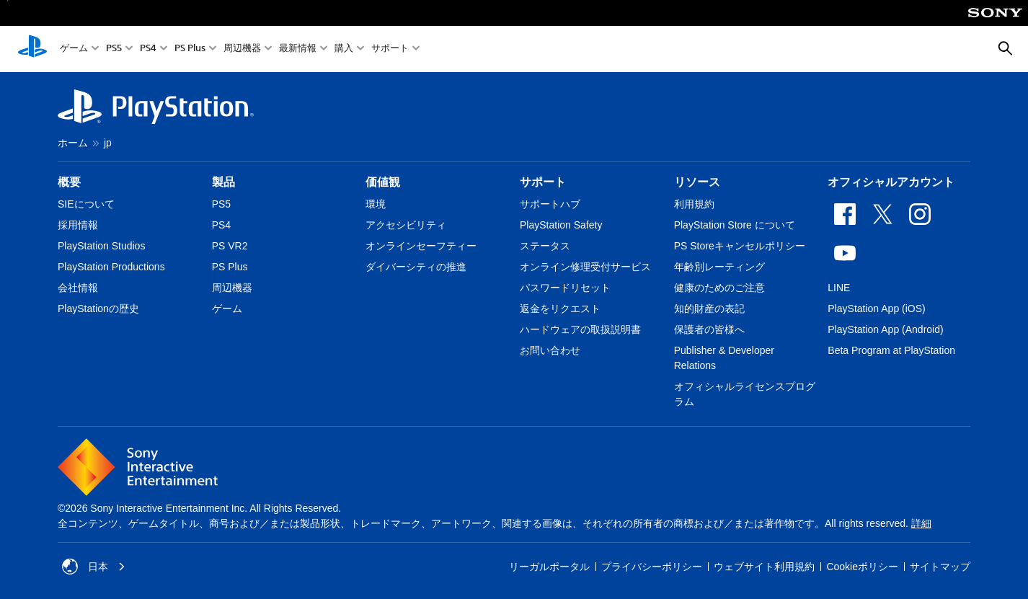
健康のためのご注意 (719, 287)
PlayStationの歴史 (98, 308)
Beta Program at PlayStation (891, 350)
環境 (375, 204)
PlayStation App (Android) (885, 329)
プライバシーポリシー (651, 566)
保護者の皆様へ (709, 329)
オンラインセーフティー (421, 246)
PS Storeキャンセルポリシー (739, 246)
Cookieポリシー (862, 566)
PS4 (148, 49)
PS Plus (189, 49)
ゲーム (74, 49)
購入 (343, 49)
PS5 (114, 49)
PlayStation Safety (561, 225)
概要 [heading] (69, 182)
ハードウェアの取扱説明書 (580, 329)
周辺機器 (242, 49)
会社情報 (78, 287)
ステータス (545, 246)
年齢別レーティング (719, 266)
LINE (839, 287)
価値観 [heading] (382, 182)
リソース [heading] (697, 182)
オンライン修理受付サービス (585, 266)
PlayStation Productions (111, 266)
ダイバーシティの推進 (415, 266)
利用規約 (694, 204)
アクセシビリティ (405, 225)
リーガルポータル (549, 566)
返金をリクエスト (560, 308)
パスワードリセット (565, 287)
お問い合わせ (550, 350)
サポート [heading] (543, 182)
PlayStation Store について (734, 225)
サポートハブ (550, 204)
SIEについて (86, 204)
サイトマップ (940, 566)
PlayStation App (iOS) (876, 308)
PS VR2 (230, 246)
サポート (390, 49)
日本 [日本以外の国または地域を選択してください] (94, 566)
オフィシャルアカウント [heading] (891, 182)
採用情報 (78, 225)
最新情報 (297, 49)
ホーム (73, 142)
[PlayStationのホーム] (32, 49)
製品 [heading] (223, 182)
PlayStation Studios (101, 246)
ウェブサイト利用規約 (764, 566)
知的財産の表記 (709, 308)
